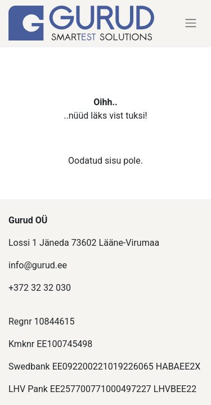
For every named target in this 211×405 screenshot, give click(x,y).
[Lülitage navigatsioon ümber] (191, 23)
